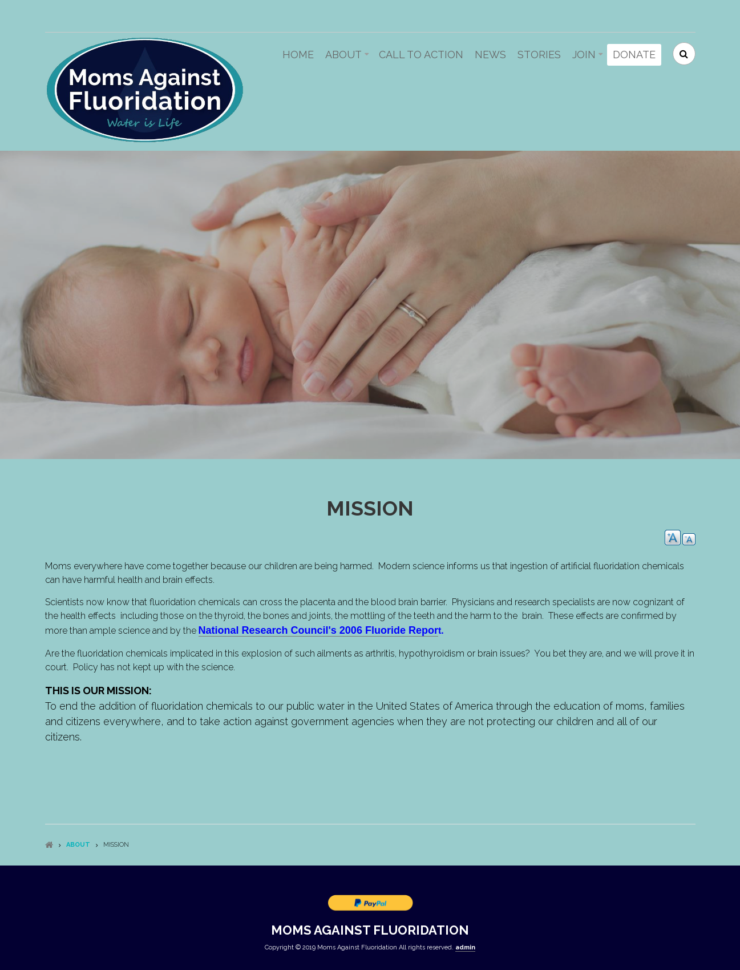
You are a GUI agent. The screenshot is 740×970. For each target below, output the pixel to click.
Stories (539, 55)
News (490, 55)
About (343, 55)
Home (298, 55)
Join (584, 55)
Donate (634, 55)
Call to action (421, 55)
